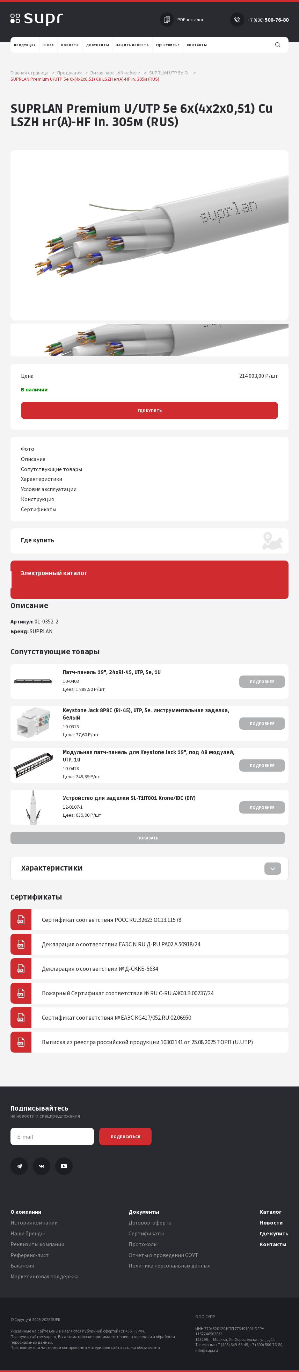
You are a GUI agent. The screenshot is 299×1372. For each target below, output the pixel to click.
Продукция (72, 73)
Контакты (273, 1244)
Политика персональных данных (169, 1265)
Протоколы (143, 1244)
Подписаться (125, 1136)
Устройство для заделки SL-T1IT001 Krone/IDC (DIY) (129, 798)
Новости (271, 1222)
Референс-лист (29, 1254)
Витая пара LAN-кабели (118, 73)
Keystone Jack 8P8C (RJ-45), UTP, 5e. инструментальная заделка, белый (146, 714)
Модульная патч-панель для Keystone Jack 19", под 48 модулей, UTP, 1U (148, 756)
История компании (34, 1222)
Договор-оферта (150, 1222)
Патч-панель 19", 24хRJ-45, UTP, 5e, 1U (112, 673)
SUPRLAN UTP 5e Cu (172, 73)
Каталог (271, 1211)
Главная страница (32, 73)
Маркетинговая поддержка (44, 1276)
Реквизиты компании (37, 1244)
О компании (25, 1211)
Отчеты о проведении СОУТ (163, 1254)
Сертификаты (146, 1233)
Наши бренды (27, 1233)
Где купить (150, 410)
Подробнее (262, 681)
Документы (144, 1211)
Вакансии (22, 1265)
